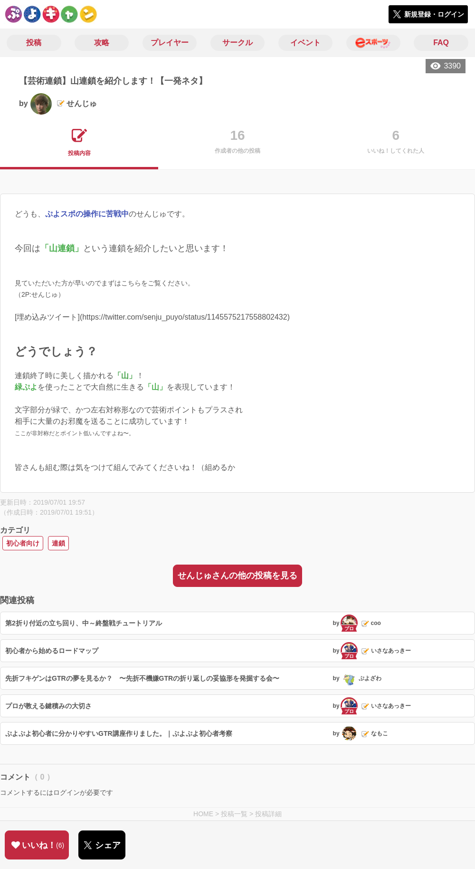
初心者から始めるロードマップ (51, 650)
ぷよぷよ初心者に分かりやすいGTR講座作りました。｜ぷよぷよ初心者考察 (118, 733)
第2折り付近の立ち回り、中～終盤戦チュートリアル (83, 623)
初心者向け (22, 543)
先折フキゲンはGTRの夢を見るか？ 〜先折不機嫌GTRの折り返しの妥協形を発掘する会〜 (142, 678)
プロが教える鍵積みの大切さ (48, 706)
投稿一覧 (234, 814)
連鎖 (58, 543)
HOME (203, 814)
